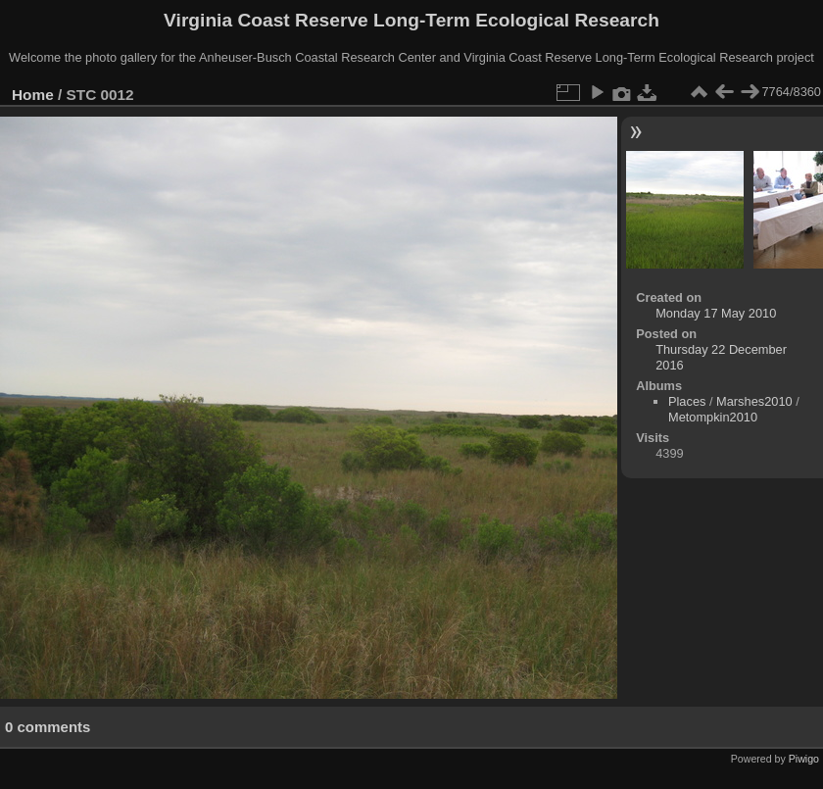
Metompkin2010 (712, 417)
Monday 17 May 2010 (715, 313)
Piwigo (804, 758)
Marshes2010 (754, 401)
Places (686, 401)
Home (33, 94)
